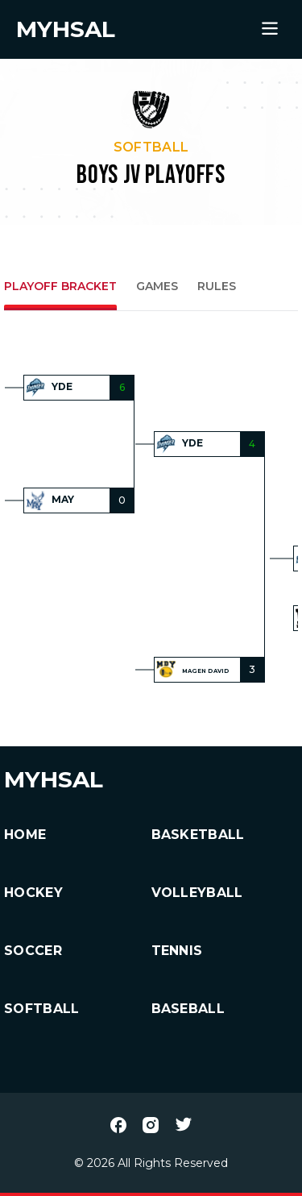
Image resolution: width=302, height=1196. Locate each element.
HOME (25, 834)
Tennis (177, 950)
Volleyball (197, 892)
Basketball (198, 834)
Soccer (33, 950)
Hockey (33, 892)
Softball (42, 1008)
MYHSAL (53, 779)
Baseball (188, 1008)
